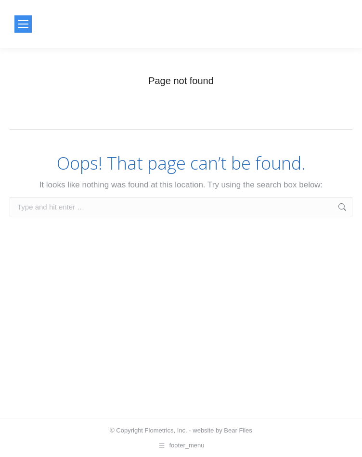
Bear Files (238, 430)
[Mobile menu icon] (23, 24)
